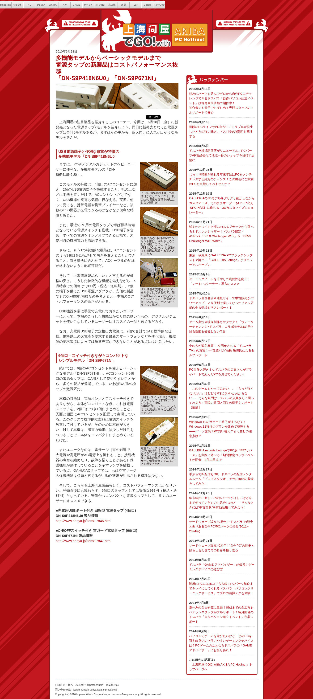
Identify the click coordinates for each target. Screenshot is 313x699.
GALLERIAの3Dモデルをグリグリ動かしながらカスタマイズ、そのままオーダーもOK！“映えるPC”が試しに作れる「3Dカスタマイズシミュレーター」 (222, 202)
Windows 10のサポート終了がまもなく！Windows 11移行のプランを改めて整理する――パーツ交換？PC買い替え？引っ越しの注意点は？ (222, 426)
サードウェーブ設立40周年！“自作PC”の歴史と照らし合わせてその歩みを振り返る (222, 545)
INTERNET (100, 4)
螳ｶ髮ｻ (124, 4)
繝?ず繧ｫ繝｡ (41, 4)
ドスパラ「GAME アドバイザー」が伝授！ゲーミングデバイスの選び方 (222, 564)
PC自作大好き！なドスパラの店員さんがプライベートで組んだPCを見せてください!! (222, 369)
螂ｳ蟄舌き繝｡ (171, 4)
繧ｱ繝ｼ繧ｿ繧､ (88, 4)
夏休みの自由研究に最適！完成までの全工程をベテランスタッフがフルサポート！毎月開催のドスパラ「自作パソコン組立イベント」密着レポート (222, 612)
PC (29, 4)
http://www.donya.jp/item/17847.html (83, 541)
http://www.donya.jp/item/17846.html (83, 521)
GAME (77, 4)
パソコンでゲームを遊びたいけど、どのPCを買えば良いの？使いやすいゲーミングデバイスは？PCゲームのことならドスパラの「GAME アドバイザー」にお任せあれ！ (222, 640)
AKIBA (53, 4)
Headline (6, 4)
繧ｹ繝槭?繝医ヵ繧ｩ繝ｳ (159, 4)
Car (136, 4)
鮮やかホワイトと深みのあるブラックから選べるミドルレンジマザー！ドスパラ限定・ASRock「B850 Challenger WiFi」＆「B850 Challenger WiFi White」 (222, 231)
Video (147, 4)
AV (65, 4)
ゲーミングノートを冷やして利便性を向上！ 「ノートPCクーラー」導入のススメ (222, 279)
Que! (183, 4)
